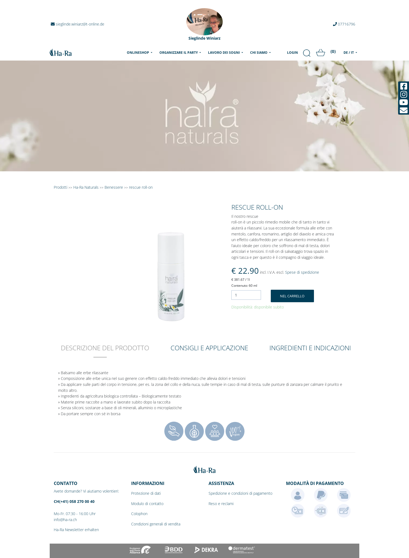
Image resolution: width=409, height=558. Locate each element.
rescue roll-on (141, 187)
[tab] (104, 351)
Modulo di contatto (147, 503)
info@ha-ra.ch (65, 519)
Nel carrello (292, 296)
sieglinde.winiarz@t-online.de (77, 24)
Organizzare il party (179, 52)
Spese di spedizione (302, 272)
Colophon (139, 513)
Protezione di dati (146, 493)
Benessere (114, 187)
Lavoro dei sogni (224, 52)
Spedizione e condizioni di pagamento (240, 493)
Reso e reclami (221, 503)
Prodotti (60, 187)
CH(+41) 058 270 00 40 (74, 501)
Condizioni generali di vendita (155, 524)
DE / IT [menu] (349, 52)
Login (292, 52)
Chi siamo (259, 52)
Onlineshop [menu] (141, 52)
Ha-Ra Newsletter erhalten (76, 529)
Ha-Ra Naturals (86, 187)
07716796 (344, 24)
